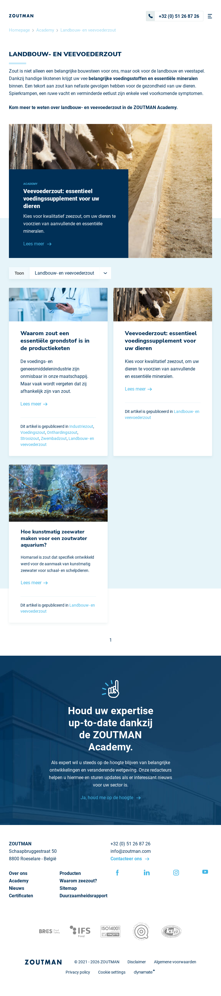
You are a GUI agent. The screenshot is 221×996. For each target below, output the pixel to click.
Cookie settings (111, 972)
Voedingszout (32, 432)
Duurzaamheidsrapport (83, 895)
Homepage (19, 30)
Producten (70, 873)
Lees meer (34, 243)
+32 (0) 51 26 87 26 (172, 16)
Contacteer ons (126, 858)
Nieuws (16, 888)
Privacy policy (78, 972)
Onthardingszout (62, 432)
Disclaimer (136, 962)
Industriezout (81, 426)
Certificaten (21, 895)
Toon (19, 273)
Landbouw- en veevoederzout (88, 30)
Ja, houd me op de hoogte (107, 797)
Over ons (18, 873)
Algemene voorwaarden (175, 962)
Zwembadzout (54, 438)
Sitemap (68, 888)
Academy (45, 30)
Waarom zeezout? (78, 881)
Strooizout (29, 438)
